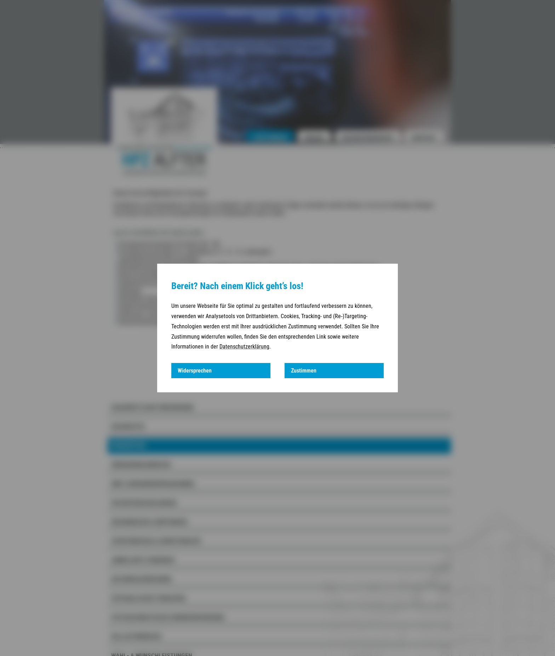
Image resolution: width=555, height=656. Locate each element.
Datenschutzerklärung (244, 346)
